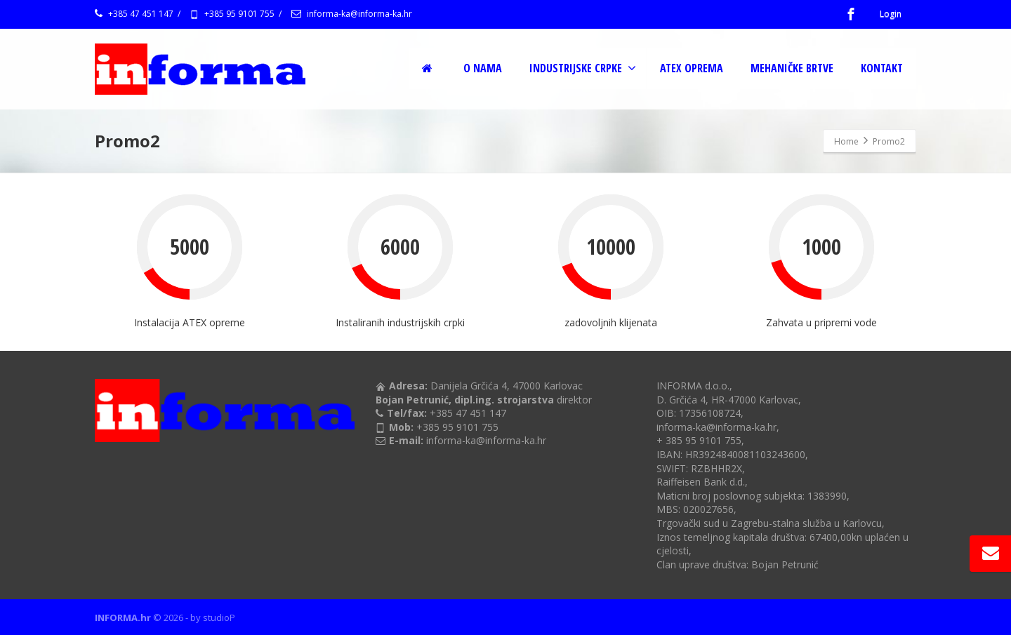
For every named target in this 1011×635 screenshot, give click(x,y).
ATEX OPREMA (691, 68)
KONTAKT (882, 68)
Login (890, 14)
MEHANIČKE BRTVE (792, 68)
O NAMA (482, 68)
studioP (219, 617)
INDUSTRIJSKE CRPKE (582, 68)
